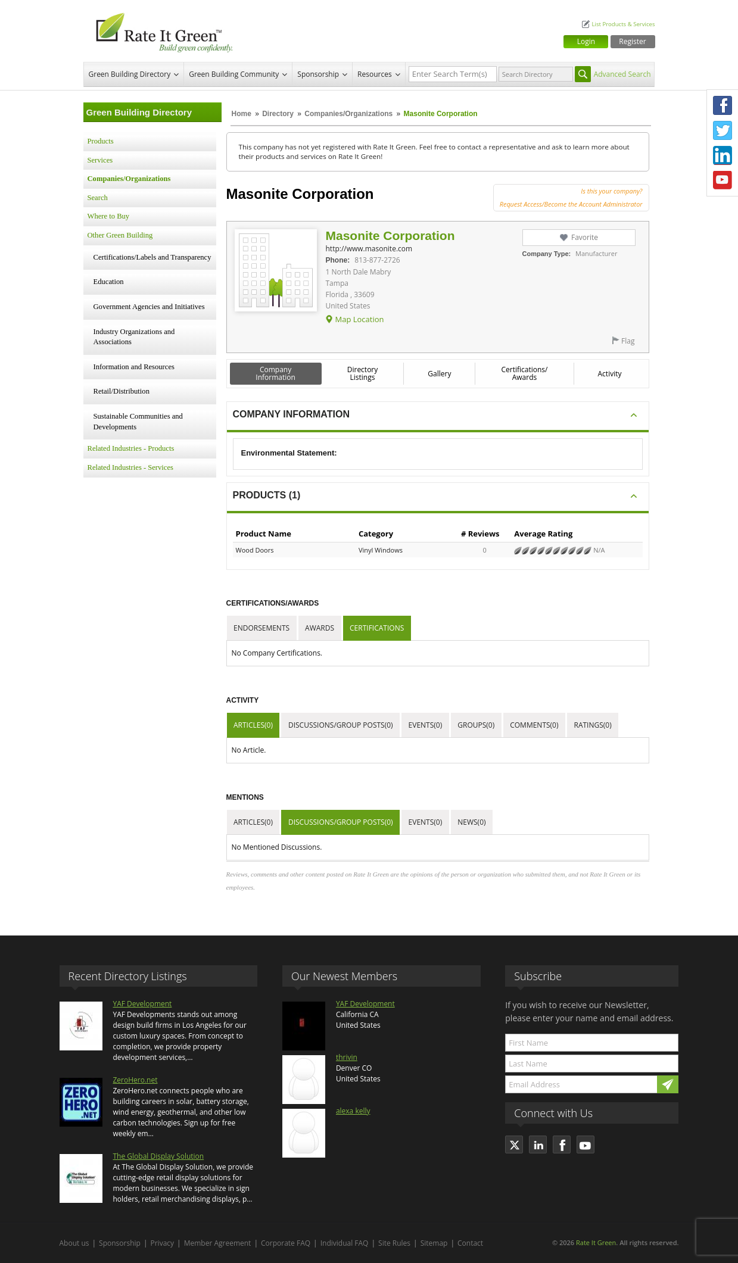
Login (586, 41)
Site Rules (394, 1243)
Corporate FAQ (285, 1243)
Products (101, 141)
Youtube (722, 180)
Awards (319, 628)
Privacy (163, 1243)
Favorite (584, 237)
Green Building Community (234, 74)
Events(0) (426, 725)
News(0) (471, 822)
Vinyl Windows (381, 549)
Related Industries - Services (130, 467)
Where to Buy (109, 216)
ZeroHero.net (135, 1080)
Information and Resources (134, 367)
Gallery (439, 374)
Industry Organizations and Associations (134, 337)
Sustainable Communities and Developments (138, 421)
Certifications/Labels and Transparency (152, 257)
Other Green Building (120, 235)
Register (632, 41)
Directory (278, 114)
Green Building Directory (130, 74)
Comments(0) (534, 725)
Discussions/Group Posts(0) (340, 725)
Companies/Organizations (348, 114)
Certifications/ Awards (524, 373)
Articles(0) (253, 725)
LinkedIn (722, 155)
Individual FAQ (344, 1243)
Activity (610, 374)
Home (241, 114)
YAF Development (142, 1004)
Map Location (359, 319)
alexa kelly (353, 1111)
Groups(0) (475, 725)
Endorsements (261, 628)
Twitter (722, 130)
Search (98, 198)
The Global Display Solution (158, 1156)
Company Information (275, 373)
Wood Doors (255, 549)
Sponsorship (318, 74)
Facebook (722, 105)
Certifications (377, 628)
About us (74, 1243)
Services (100, 160)
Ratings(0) (593, 725)
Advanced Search (622, 74)
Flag (627, 341)
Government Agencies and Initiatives (149, 307)
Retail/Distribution (122, 391)
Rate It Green (596, 1242)
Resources (374, 74)
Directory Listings (362, 373)
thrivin (346, 1057)
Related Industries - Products (131, 448)
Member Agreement (217, 1243)
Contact (470, 1243)
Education (109, 281)
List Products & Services (623, 24)
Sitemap (434, 1243)
